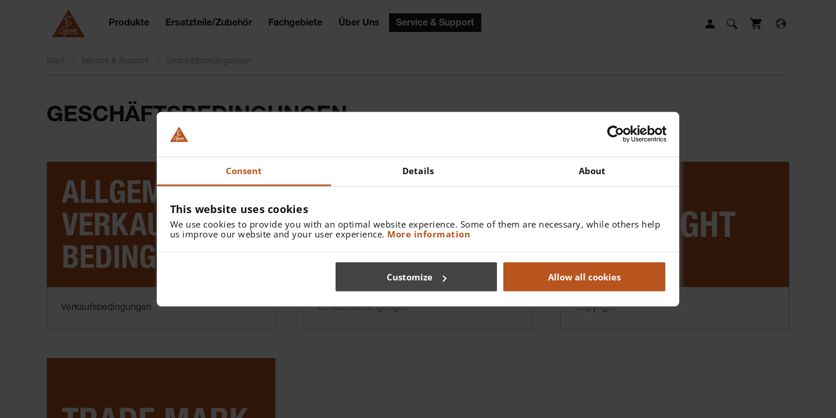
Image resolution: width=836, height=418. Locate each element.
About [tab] (592, 170)
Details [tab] (418, 170)
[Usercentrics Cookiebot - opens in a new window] (615, 134)
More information (428, 233)
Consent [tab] (244, 170)
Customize (416, 277)
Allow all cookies (584, 277)
